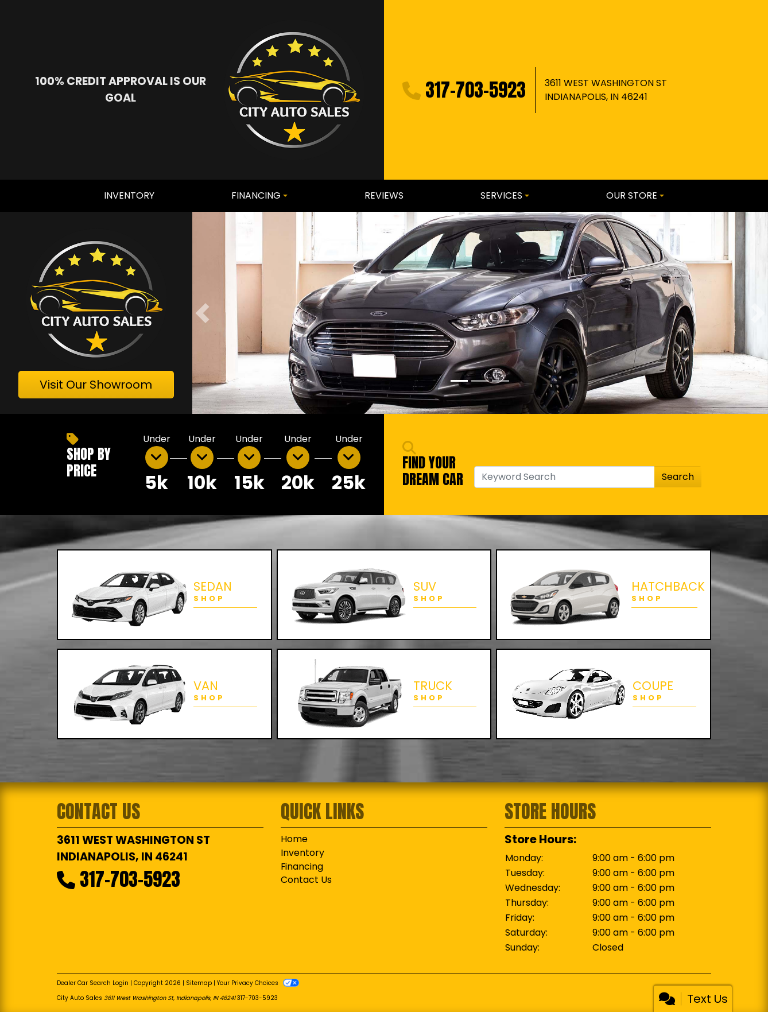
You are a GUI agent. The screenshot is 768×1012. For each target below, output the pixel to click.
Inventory (302, 852)
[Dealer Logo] (294, 89)
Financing (302, 866)
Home (294, 839)
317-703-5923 (475, 90)
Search (678, 476)
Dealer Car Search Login (93, 983)
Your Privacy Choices (258, 983)
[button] (202, 312)
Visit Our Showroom (96, 385)
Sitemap (199, 983)
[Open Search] (564, 477)
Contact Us (306, 880)
